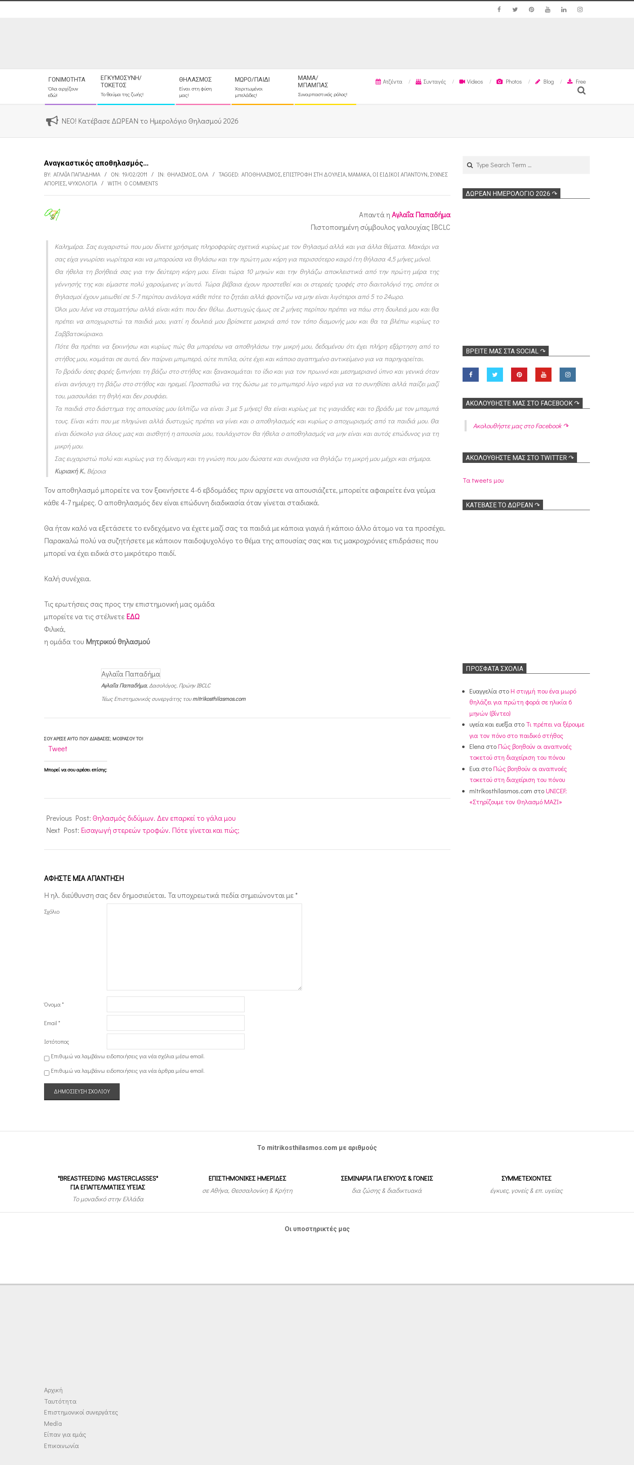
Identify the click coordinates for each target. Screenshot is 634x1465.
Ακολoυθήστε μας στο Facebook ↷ (522, 403)
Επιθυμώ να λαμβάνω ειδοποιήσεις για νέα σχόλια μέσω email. (128, 1056)
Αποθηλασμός (261, 174)
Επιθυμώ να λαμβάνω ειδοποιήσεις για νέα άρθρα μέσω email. (128, 1070)
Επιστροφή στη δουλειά (314, 174)
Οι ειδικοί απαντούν (399, 174)
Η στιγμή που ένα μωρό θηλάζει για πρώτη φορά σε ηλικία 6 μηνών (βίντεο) (522, 702)
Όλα (203, 174)
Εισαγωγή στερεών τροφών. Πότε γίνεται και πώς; (160, 830)
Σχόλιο (51, 911)
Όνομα (54, 1004)
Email (52, 1023)
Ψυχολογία (82, 183)
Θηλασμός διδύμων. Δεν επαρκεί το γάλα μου (164, 818)
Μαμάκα (359, 174)
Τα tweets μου (483, 480)
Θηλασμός (181, 174)
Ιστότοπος (56, 1041)
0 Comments (141, 183)
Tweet (58, 748)
